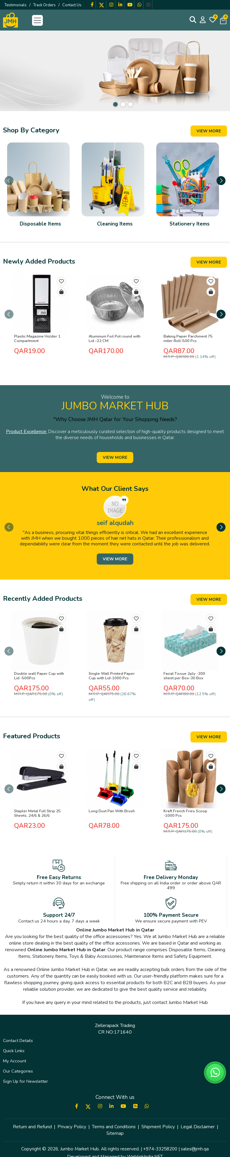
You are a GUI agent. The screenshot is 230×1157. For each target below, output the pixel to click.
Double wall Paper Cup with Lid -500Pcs (38, 677)
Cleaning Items (115, 231)
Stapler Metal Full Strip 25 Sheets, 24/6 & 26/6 (36, 809)
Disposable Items (40, 231)
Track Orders (44, 5)
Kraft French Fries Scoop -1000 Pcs (184, 809)
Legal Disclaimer (198, 1117)
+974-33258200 (160, 1139)
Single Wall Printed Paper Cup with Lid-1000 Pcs (114, 677)
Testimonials (15, 5)
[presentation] (8, 183)
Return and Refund (32, 1117)
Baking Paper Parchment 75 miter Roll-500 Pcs (186, 346)
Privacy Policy (72, 1117)
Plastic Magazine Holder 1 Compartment (36, 346)
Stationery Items (190, 231)
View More (208, 131)
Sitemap (115, 1123)
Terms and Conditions (114, 1117)
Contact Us (71, 5)
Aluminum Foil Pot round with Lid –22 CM (113, 346)
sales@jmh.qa (195, 1139)
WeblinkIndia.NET (145, 1147)
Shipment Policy (158, 1117)
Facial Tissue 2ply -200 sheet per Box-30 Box (188, 677)
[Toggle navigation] (37, 20)
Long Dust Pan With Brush (110, 807)
